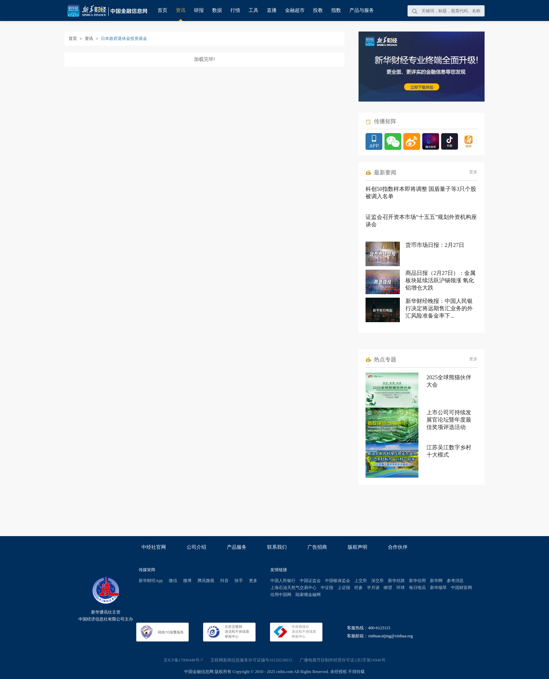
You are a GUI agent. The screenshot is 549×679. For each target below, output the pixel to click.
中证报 (327, 587)
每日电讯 (417, 587)
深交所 (377, 580)
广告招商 (317, 547)
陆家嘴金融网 (308, 594)
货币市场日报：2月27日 (434, 245)
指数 (336, 10)
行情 (235, 10)
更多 (473, 171)
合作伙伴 (398, 547)
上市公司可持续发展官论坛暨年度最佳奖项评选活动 (448, 419)
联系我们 (277, 547)
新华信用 (417, 580)
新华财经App (151, 580)
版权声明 (357, 547)
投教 (318, 10)
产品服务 (236, 547)
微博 (187, 580)
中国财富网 (461, 587)
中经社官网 (153, 547)
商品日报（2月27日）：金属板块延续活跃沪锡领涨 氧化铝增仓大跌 (440, 280)
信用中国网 (280, 594)
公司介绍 (196, 547)
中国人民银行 (283, 580)
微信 (173, 580)
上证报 (344, 587)
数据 (217, 10)
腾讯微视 (205, 580)
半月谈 (373, 587)
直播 (272, 10)
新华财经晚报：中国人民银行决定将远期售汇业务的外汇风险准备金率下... (439, 308)
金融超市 (295, 10)
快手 (239, 580)
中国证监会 (310, 580)
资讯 (181, 10)
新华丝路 (396, 580)
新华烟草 (438, 587)
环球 (400, 587)
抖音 (224, 580)
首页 (162, 10)
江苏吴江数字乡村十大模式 (448, 451)
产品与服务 (361, 10)
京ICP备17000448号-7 (183, 660)
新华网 (436, 580)
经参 (358, 587)
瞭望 (388, 587)
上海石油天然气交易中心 (293, 587)
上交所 (360, 580)
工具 (253, 10)
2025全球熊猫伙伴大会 (448, 381)
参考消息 (455, 580)
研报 (199, 10)
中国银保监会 (337, 580)
